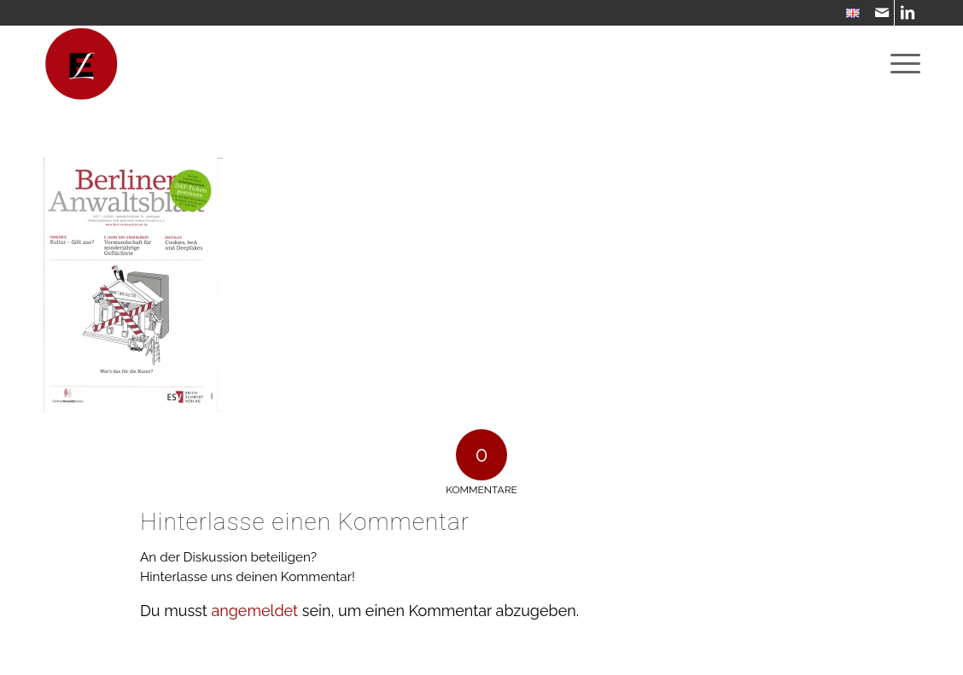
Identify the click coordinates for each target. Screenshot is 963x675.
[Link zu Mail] (881, 13)
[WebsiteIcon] (81, 64)
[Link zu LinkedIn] (907, 13)
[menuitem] (849, 14)
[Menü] (899, 64)
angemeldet (254, 611)
